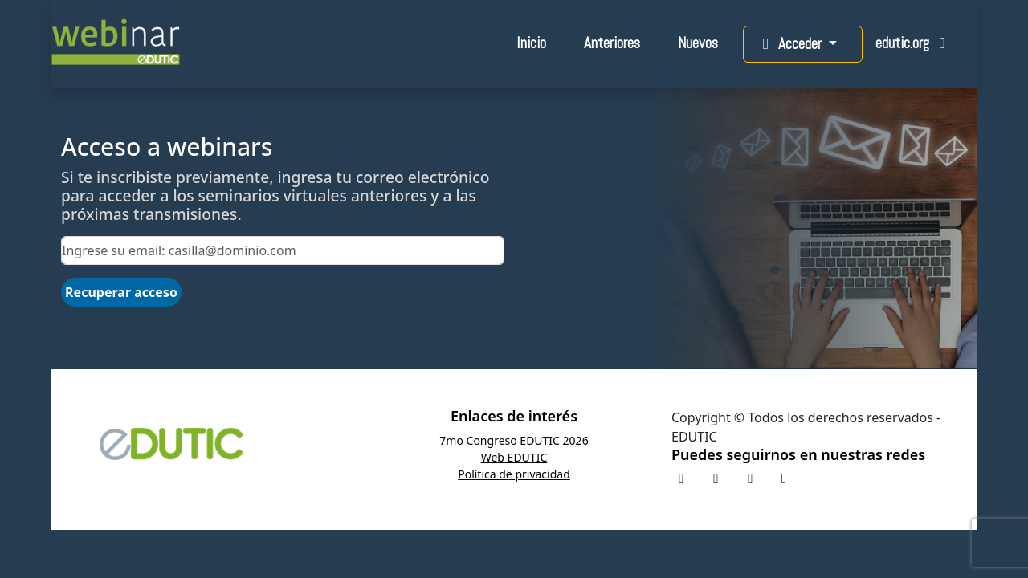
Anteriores (612, 43)
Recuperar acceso (121, 292)
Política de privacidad (514, 474)
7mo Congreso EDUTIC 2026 (513, 440)
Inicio (531, 43)
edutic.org (913, 43)
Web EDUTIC (514, 457)
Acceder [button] (791, 44)
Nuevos (698, 43)
